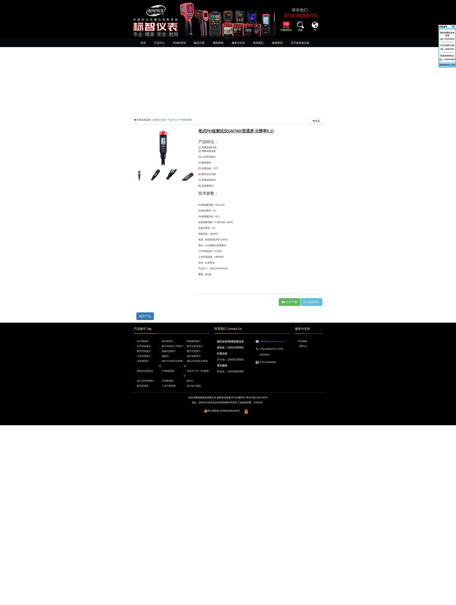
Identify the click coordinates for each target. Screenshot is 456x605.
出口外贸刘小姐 (447, 45)
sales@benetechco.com (272, 341)
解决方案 (199, 42)
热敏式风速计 (169, 351)
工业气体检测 (169, 385)
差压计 (190, 380)
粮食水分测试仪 (145, 371)
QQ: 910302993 (447, 39)
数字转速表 (143, 385)
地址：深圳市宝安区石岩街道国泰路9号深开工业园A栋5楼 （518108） (228, 402)
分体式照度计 (144, 356)
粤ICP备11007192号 (257, 397)
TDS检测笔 (167, 380)
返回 (316, 121)
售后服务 (302, 341)
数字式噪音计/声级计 (172, 346)
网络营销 (218, 42)
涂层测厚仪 (143, 361)
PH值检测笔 (186, 119)
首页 (143, 42)
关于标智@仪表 (300, 42)
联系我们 (258, 42)
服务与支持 (238, 42)
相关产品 (145, 316)
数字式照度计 (194, 351)
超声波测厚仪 (194, 356)
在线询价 (311, 302)
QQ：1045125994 (447, 59)
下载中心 (302, 346)
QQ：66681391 (447, 49)
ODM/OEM (179, 42)
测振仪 (165, 356)
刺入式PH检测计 (145, 380)
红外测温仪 (143, 341)
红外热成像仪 (144, 346)
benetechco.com (447, 65)
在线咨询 (443, 27)
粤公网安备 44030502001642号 (223, 410)
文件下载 (289, 302)
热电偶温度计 (194, 341)
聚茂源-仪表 (159, 119)
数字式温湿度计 (195, 346)
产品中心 (159, 42)
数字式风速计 (144, 351)
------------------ (447, 42)
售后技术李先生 (447, 56)
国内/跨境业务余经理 (447, 34)
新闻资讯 (277, 42)
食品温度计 (167, 341)
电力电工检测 (194, 385)
